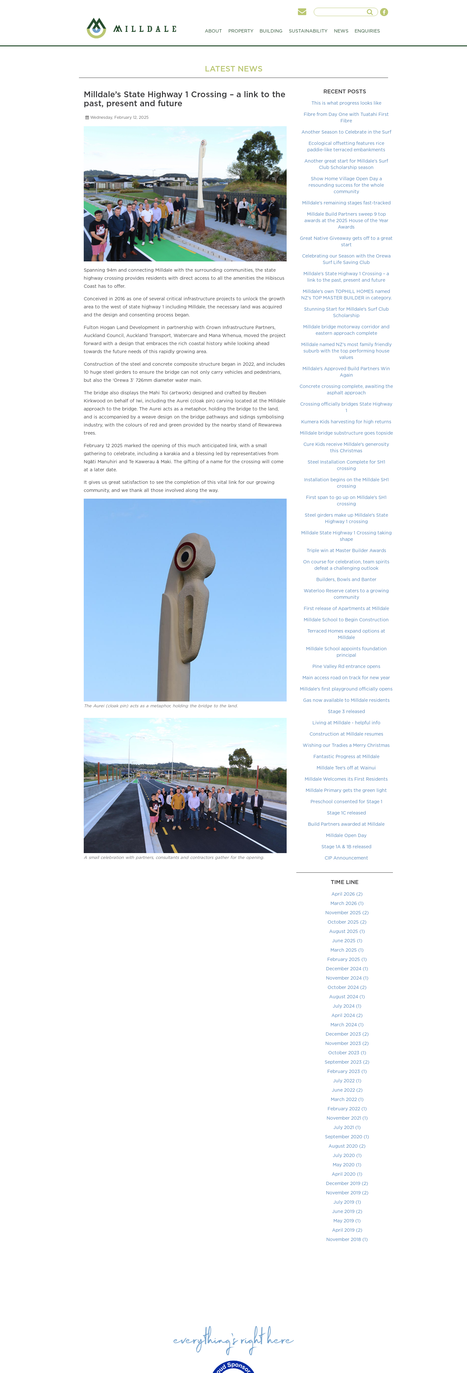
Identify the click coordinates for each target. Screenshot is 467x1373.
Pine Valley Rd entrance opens (346, 666)
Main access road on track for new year (346, 677)
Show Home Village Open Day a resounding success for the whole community (346, 185)
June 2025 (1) (347, 940)
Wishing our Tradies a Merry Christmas (346, 745)
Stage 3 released (346, 711)
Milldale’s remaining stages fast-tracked (346, 202)
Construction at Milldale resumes (346, 733)
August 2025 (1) (347, 931)
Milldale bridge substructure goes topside (346, 432)
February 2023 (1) (347, 1071)
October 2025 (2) (347, 921)
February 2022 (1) (347, 1108)
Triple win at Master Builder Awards (346, 550)
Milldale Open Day (346, 835)
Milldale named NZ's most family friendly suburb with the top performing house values (346, 351)
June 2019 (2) (347, 1211)
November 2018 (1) (347, 1239)
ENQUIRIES (367, 30)
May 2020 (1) (347, 1164)
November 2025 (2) (347, 912)
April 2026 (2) (347, 893)
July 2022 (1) (347, 1080)
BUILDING (271, 32)
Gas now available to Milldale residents (346, 700)
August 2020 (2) (347, 1145)
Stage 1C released (346, 812)
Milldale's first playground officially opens (346, 688)
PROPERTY (240, 32)
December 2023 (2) (347, 1033)
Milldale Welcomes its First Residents (346, 778)
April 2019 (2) (347, 1229)
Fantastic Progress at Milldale (346, 756)
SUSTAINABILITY (308, 32)
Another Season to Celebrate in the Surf (346, 131)
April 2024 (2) (347, 1015)
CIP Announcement (346, 857)
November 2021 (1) (347, 1117)
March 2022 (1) (347, 1099)
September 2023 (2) (347, 1061)
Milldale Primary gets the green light (346, 790)
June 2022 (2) (347, 1089)
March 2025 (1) (347, 949)
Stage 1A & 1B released (346, 846)
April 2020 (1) (347, 1173)
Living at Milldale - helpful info (346, 722)
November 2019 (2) (347, 1192)
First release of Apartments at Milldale (346, 608)
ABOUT (213, 32)
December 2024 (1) (347, 968)
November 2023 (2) (347, 1043)
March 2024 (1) (347, 1024)
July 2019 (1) (347, 1201)
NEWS (341, 30)
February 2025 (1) (347, 959)
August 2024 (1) (347, 996)
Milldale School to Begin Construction (346, 619)
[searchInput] (342, 12)
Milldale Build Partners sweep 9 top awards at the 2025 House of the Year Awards (346, 220)
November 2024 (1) (347, 977)
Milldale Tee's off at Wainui (346, 767)
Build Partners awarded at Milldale (346, 824)
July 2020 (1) (347, 1155)
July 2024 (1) (347, 1005)
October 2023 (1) (347, 1052)
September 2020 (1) (347, 1136)
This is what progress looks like (346, 102)
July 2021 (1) (347, 1127)
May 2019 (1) (347, 1220)
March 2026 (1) (347, 903)
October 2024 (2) (347, 987)
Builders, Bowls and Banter (346, 579)
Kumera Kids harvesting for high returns (346, 421)
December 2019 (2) (347, 1183)
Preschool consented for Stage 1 (346, 801)
